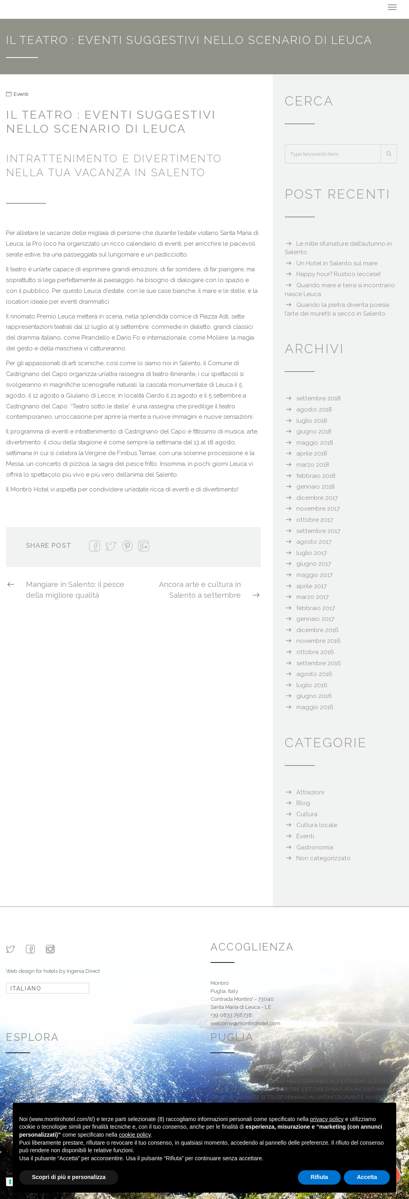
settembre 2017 (318, 529)
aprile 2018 (311, 452)
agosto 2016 (314, 673)
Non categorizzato (323, 857)
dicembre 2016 (317, 628)
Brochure (24, 1088)
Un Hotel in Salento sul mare (336, 262)
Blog (303, 802)
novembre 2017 (318, 507)
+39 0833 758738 (231, 1014)
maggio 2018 (314, 441)
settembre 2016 (318, 662)
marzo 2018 (312, 463)
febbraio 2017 (315, 606)
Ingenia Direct (83, 969)
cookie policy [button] (135, 1134)
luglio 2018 (311, 419)
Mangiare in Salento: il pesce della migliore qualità (65, 588)
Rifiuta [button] (319, 1177)
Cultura (307, 813)
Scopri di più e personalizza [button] (68, 1177)
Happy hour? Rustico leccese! (338, 273)
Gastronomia (314, 846)
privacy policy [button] (326, 1119)
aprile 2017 (311, 585)
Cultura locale (316, 824)
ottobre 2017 (314, 518)
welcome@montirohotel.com (245, 1022)
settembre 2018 (318, 397)
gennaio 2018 (315, 485)
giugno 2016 (314, 695)
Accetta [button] (367, 1177)
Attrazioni (310, 791)
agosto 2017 (314, 541)
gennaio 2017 (315, 618)
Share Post (48, 545)
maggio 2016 (315, 706)
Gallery (21, 1080)
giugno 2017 (313, 563)
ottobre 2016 (315, 651)
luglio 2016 (312, 684)
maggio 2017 (314, 573)
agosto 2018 (314, 408)
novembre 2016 (318, 640)
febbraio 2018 (316, 474)
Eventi (21, 92)
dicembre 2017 (317, 496)
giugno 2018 (314, 430)
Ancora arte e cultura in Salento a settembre (210, 589)
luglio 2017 (311, 551)
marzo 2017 (312, 596)
